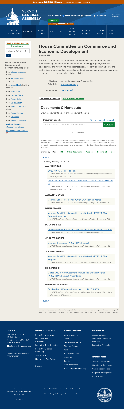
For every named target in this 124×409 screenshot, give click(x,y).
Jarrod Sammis (17, 113)
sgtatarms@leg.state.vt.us (19, 346)
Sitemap (95, 361)
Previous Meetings (69, 84)
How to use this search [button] (102, 120)
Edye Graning (16, 103)
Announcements (99, 335)
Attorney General (71, 346)
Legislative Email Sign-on (46, 335)
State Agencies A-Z (72, 365)
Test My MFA (40, 355)
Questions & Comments (102, 365)
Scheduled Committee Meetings (101, 340)
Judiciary (67, 361)
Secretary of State (71, 353)
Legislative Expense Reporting (43, 350)
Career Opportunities (101, 369)
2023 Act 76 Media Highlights (62, 170)
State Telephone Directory (75, 368)
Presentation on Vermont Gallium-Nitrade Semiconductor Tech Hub (80, 229)
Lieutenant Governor (72, 342)
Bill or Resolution (71, 15)
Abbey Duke (16, 99)
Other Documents (74, 152)
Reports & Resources (106, 152)
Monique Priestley (18, 106)
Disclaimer (39, 366)
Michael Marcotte (18, 72)
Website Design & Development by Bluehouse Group (62, 394)
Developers (19, 399)
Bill (61, 152)
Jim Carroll (15, 91)
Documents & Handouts (50, 98)
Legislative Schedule (101, 345)
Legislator (87, 15)
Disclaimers (105, 361)
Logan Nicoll (16, 85)
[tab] (50, 99)
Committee (100, 15)
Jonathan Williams (18, 120)
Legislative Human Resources (43, 340)
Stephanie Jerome (18, 78)
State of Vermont (71, 335)
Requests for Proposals (102, 372)
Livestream (66, 90)
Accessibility (97, 376)
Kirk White (15, 117)
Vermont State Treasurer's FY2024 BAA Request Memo (74, 199)
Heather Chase (17, 95)
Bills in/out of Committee (73, 98)
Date (54, 152)
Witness (89, 152)
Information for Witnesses (17, 131)
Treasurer (68, 357)
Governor (68, 338)
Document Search (79, 120)
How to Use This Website (46, 359)
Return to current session (77, 2)
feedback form (26, 392)
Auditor (67, 350)
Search (53, 20)
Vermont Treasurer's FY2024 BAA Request (68, 243)
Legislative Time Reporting (46, 345)
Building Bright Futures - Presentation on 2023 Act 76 (73, 289)
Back (46, 157)
